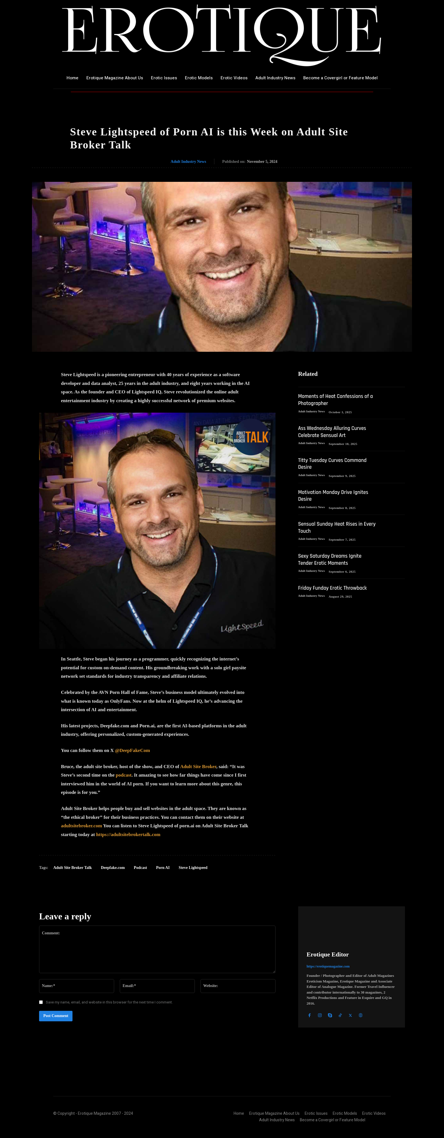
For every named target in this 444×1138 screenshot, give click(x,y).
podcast (124, 775)
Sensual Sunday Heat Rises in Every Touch (332, 526)
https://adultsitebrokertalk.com (128, 834)
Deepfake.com (113, 868)
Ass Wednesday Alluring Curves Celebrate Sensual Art (334, 432)
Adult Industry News (188, 162)
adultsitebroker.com (81, 825)
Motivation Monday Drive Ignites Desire (335, 495)
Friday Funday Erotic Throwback (334, 586)
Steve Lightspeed (193, 868)
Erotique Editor (328, 954)
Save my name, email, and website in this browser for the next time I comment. (109, 1002)
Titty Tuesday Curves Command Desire (334, 463)
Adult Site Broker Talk (72, 868)
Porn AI (163, 868)
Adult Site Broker (198, 766)
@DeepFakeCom (132, 750)
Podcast (140, 868)
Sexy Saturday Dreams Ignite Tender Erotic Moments (332, 558)
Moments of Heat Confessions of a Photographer (335, 400)
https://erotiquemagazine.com (328, 966)
